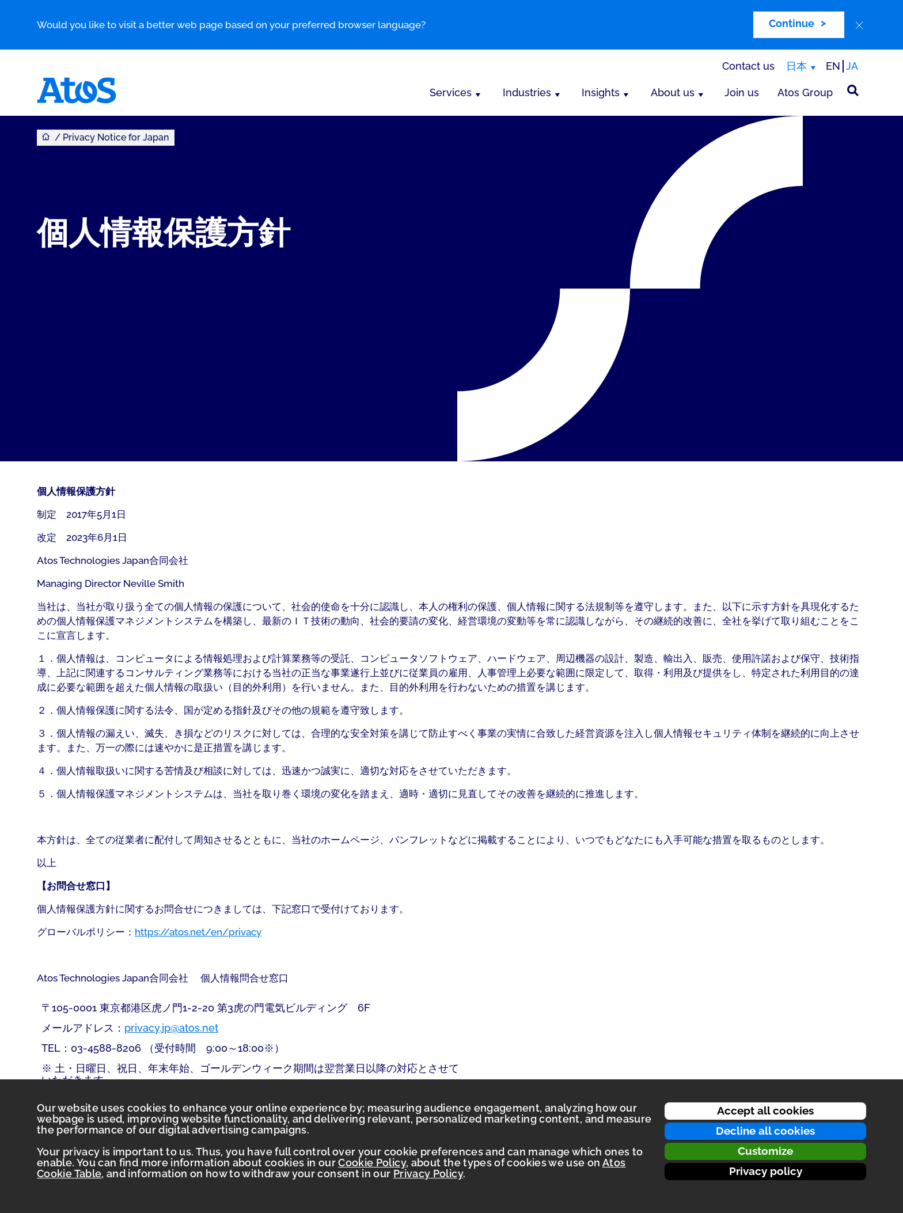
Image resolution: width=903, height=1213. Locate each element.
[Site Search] (853, 90)
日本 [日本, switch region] (796, 66)
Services (451, 92)
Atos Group (805, 92)
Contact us (748, 66)
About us (673, 92)
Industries (527, 92)
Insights (601, 92)
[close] (859, 25)
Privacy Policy (428, 1173)
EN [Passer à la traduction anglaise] (833, 66)
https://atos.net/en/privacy (198, 932)
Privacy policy (765, 1171)
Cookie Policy (372, 1163)
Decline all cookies (765, 1130)
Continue (791, 23)
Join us (741, 92)
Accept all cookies (765, 1110)
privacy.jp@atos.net (171, 1028)
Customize (765, 1150)
